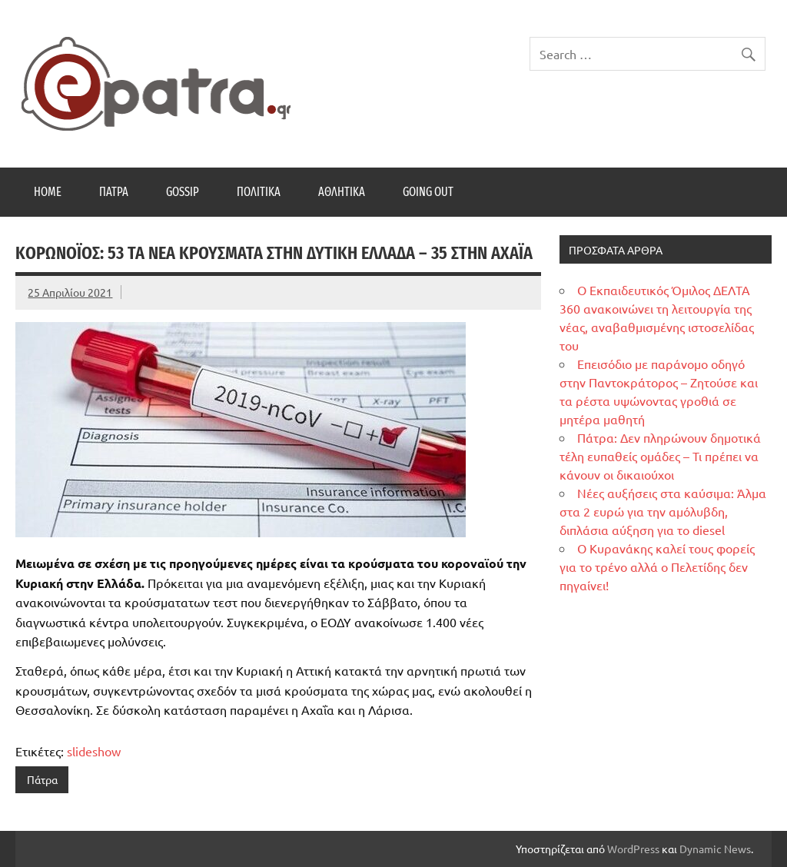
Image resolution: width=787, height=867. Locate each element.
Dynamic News (715, 848)
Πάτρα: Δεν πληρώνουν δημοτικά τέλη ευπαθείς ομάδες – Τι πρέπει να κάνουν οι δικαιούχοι (660, 456)
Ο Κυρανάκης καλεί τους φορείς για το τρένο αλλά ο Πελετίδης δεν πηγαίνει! (657, 566)
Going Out (428, 191)
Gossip (182, 191)
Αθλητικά (341, 191)
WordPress (633, 848)
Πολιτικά (259, 191)
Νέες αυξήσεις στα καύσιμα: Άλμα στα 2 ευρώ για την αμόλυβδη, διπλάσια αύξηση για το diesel (663, 511)
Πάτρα (113, 191)
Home (47, 191)
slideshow (94, 751)
